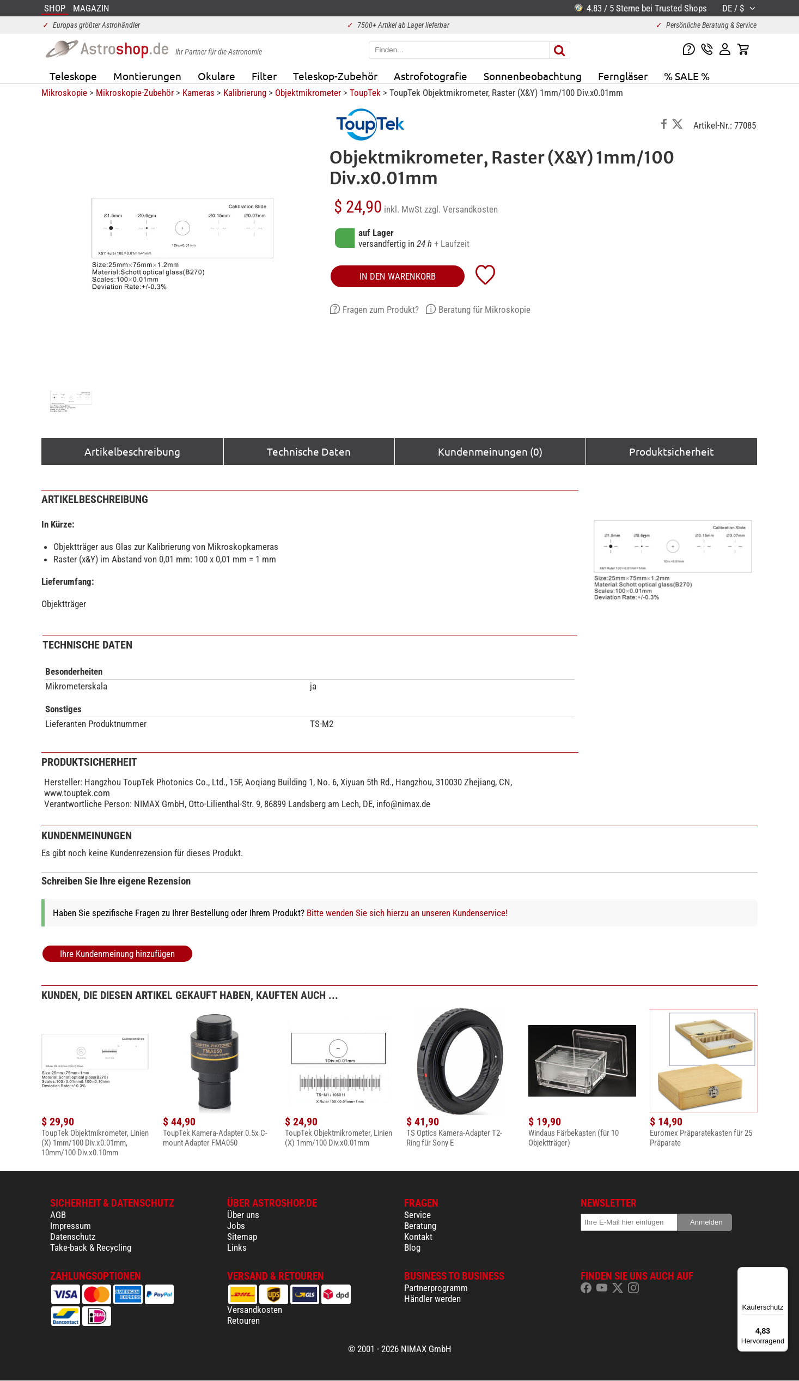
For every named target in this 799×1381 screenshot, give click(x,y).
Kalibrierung (244, 92)
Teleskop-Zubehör (335, 75)
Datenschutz (72, 1236)
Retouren (243, 1320)
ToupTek (365, 92)
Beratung (420, 1225)
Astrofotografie (430, 75)
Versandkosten (254, 1309)
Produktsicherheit (671, 451)
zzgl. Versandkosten (461, 209)
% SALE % (687, 75)
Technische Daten (309, 451)
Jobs (236, 1225)
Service (417, 1214)
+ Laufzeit (451, 243)
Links (237, 1247)
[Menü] (781, 1273)
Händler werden (432, 1298)
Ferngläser (623, 75)
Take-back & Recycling (90, 1247)
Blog (412, 1247)
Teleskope (73, 75)
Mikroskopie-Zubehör (135, 92)
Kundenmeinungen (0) (490, 451)
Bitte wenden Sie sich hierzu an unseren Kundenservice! (407, 912)
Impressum (70, 1225)
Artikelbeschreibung (132, 451)
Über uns (243, 1214)
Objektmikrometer (308, 92)
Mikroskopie (64, 92)
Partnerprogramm (436, 1287)
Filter (264, 75)
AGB (58, 1214)
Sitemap (242, 1236)
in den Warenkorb (397, 276)
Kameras (198, 92)
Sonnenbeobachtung (533, 75)
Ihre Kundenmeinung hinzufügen (117, 953)
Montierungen (147, 75)
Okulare (216, 75)
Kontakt (418, 1236)
